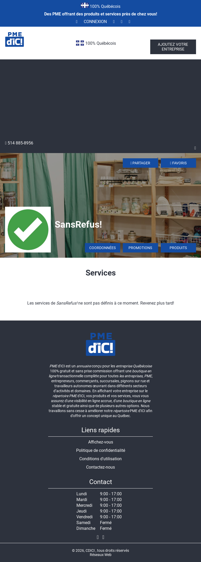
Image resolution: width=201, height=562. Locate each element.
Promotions (140, 248)
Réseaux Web (100, 555)
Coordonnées (102, 248)
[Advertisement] (100, 101)
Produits (178, 248)
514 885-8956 (19, 142)
